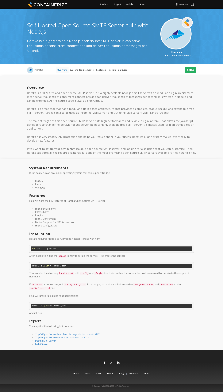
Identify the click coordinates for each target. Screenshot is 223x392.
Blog (121, 373)
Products (104, 4)
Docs (87, 373)
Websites (130, 4)
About (142, 4)
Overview (62, 69)
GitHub (190, 69)
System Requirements (82, 69)
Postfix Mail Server (45, 340)
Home (76, 373)
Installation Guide (117, 69)
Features (101, 69)
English (182, 4)
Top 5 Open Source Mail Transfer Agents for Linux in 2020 (67, 334)
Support (117, 4)
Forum (110, 373)
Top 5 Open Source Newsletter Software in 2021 (62, 337)
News (98, 373)
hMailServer (42, 344)
